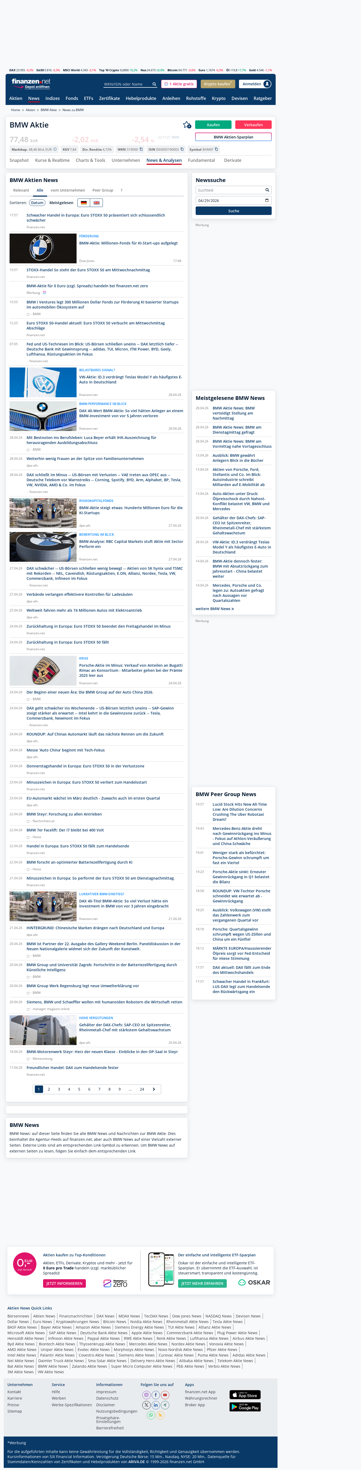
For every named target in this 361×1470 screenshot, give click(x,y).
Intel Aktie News (21, 1357)
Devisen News (248, 1318)
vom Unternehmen (68, 192)
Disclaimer (105, 1407)
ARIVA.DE (136, 1463)
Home (15, 110)
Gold (252, 70)
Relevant (21, 192)
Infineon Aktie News (65, 1340)
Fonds (72, 98)
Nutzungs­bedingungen (116, 1414)
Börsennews (18, 1318)
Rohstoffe (196, 98)
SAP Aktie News (62, 1335)
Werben (59, 1401)
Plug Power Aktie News (237, 1335)
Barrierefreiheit (110, 1431)
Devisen (240, 98)
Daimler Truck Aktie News (61, 1363)
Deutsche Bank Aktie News (104, 1335)
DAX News (105, 1318)
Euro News (42, 1324)
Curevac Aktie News (176, 1357)
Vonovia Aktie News (226, 1346)
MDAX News (129, 1318)
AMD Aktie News (22, 1351)
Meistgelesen (61, 204)
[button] (179, 84)
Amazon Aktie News (93, 1329)
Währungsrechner (201, 1401)
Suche (233, 213)
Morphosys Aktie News (134, 1351)
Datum (37, 204)
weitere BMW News (215, 611)
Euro (202, 70)
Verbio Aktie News (224, 1368)
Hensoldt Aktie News (25, 1340)
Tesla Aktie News (228, 1324)
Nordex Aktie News (188, 1346)
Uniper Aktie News (57, 1351)
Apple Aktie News (147, 1335)
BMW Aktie (49, 110)
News (34, 98)
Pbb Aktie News (190, 1368)
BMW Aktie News (53, 1368)
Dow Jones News (187, 1318)
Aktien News (44, 1318)
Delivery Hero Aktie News (153, 1363)
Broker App (195, 1407)
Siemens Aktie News (137, 1357)
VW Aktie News (51, 1374)
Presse (13, 1407)
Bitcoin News (114, 1324)
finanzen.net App (200, 1394)
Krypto (219, 98)
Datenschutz (107, 1401)
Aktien (15, 98)
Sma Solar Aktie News (107, 1363)
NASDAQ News (218, 1318)
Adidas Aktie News (249, 1357)
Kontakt (14, 1394)
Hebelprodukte (141, 98)
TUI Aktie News (181, 1329)
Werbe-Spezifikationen (72, 1407)
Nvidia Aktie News (146, 1324)
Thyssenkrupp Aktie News (102, 1346)
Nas (143, 70)
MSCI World (71, 70)
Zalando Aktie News (89, 1368)
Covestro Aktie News (97, 1357)
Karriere (14, 1401)
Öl (227, 70)
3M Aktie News (20, 1374)
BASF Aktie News (22, 1329)
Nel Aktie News (20, 1363)
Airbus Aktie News (249, 1340)
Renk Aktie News (171, 1340)
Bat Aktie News (20, 1368)
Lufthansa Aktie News (209, 1340)
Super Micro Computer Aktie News (142, 1368)
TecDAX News (156, 1318)
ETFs (88, 98)
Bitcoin (172, 70)
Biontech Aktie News (57, 1346)
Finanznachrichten (76, 1318)
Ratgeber (263, 98)
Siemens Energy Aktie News (139, 1329)
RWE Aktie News (138, 1340)
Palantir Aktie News (57, 1357)
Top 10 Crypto (109, 70)
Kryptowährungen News (77, 1324)
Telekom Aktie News (235, 1363)
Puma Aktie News (213, 1357)
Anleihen (171, 98)
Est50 (40, 70)
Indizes (52, 98)
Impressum (106, 1394)
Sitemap (14, 1414)
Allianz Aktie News (215, 1329)
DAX (12, 70)
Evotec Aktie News (94, 1351)
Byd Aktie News (21, 1346)
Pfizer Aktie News (222, 1351)
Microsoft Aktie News (26, 1335)
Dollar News (18, 1324)
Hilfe (56, 1394)
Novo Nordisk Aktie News (180, 1351)
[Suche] (154, 84)
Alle (40, 192)
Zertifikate (109, 98)
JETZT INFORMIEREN (64, 1285)
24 (142, 1091)
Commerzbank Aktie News (190, 1335)
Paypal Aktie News (103, 1340)
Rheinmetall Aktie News (187, 1324)
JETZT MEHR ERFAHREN (202, 1285)
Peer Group (103, 192)
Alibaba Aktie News (196, 1363)
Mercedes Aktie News (148, 1346)
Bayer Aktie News (56, 1329)
